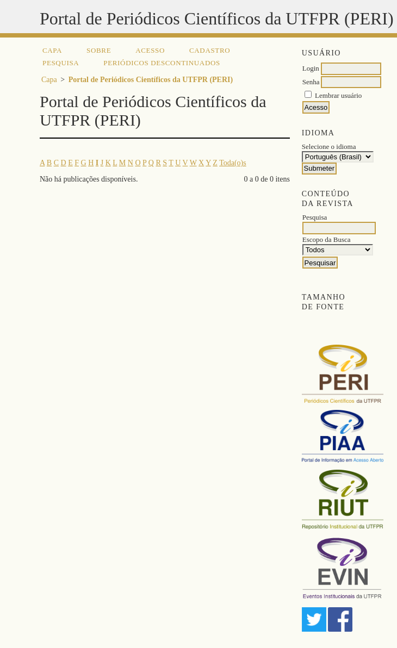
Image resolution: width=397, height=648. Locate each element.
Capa (52, 50)
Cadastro (209, 50)
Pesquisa (60, 63)
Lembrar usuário (338, 95)
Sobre (98, 50)
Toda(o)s (232, 163)
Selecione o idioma (329, 146)
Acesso (150, 50)
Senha (311, 82)
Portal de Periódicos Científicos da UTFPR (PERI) (151, 80)
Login (310, 68)
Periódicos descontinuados (161, 63)
